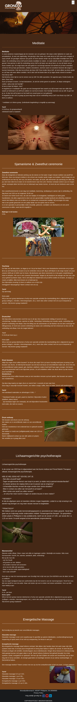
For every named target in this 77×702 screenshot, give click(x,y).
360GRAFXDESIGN (45, 701)
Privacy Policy (38, 693)
